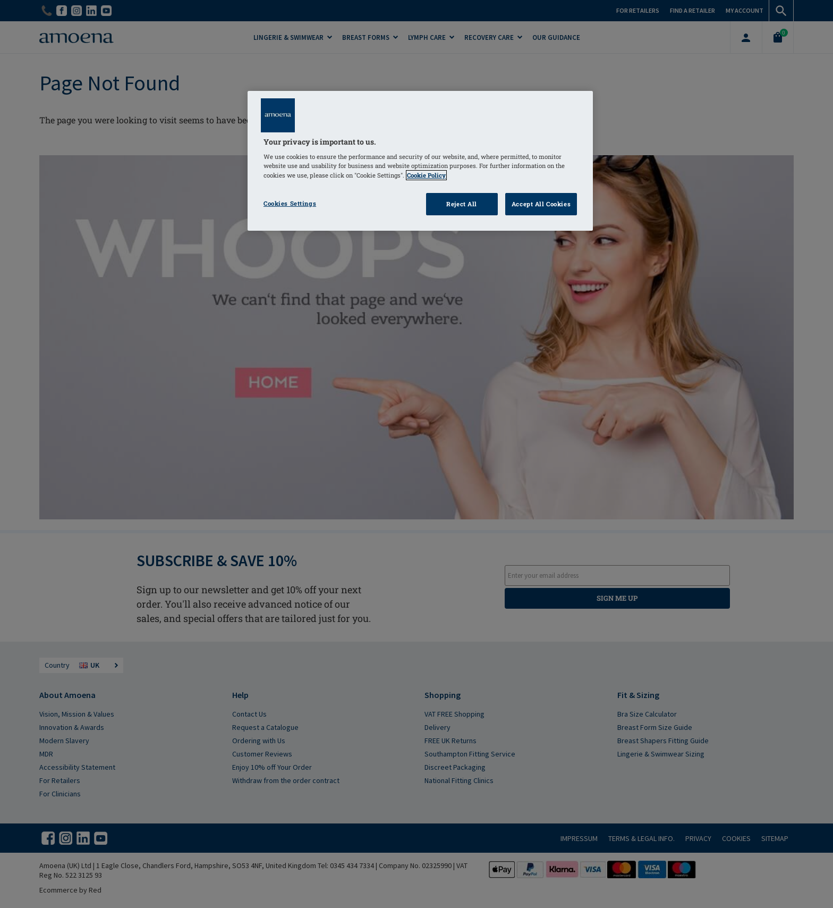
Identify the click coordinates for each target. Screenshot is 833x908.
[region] (420, 161)
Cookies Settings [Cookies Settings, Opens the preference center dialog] (290, 203)
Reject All (461, 204)
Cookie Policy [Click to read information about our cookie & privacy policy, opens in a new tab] (426, 175)
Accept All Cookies (541, 204)
